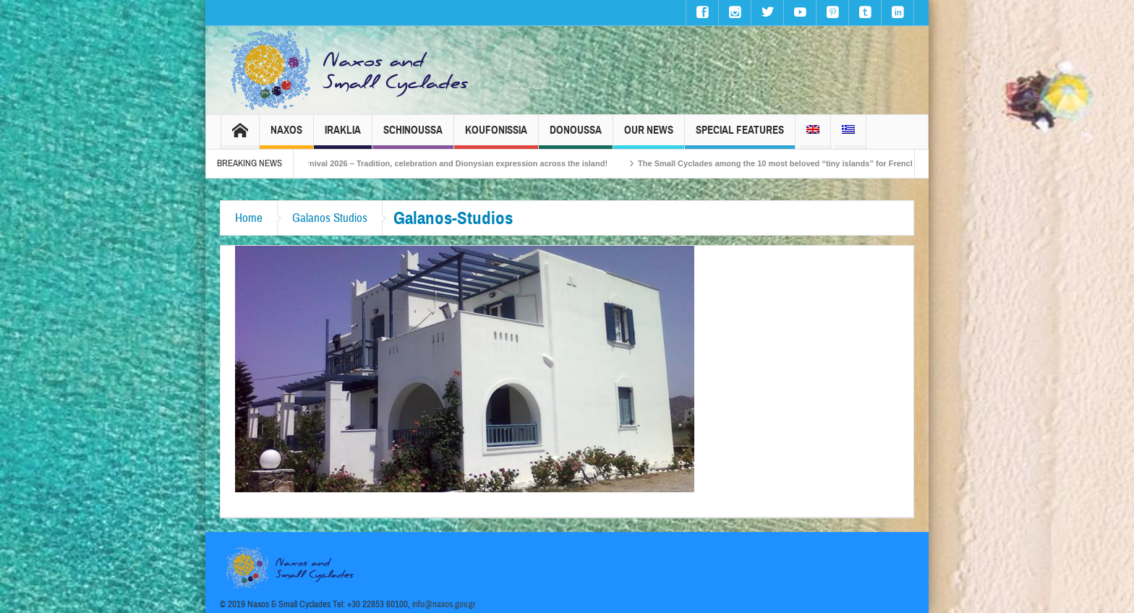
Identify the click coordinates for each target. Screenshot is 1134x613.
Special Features (740, 136)
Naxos (286, 136)
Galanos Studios (329, 218)
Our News (648, 136)
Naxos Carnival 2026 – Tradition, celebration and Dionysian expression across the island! (449, 163)
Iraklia (343, 136)
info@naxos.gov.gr (444, 604)
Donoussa (576, 136)
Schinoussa (412, 136)
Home (249, 218)
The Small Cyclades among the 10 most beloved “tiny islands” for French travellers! (807, 163)
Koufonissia (496, 136)
